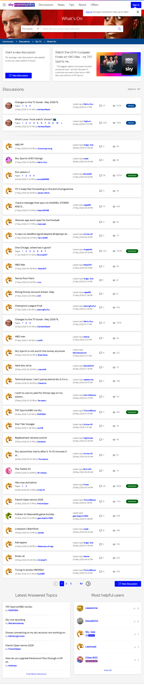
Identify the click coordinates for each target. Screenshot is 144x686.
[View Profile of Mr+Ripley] (42, 473)
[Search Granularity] (31, 28)
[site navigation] (4, 4)
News (61, 4)
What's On (72, 18)
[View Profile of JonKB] (40, 428)
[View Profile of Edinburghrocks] (16, 636)
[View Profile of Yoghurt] (87, 121)
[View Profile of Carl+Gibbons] (90, 395)
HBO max (20, 336)
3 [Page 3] (71, 583)
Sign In (136, 5)
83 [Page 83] (81, 583)
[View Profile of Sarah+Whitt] (44, 193)
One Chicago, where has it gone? (33, 247)
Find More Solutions (36, 674)
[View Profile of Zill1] (39, 296)
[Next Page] (88, 583)
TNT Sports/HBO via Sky (28, 410)
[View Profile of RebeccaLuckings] (45, 546)
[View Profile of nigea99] (87, 205)
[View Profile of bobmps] (12, 665)
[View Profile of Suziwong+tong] (45, 148)
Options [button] (132, 89)
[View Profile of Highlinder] (88, 438)
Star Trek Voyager (25, 424)
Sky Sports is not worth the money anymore (40, 351)
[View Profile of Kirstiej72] (42, 560)
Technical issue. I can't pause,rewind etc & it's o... (42, 379)
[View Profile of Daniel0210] (89, 366)
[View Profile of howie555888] (43, 179)
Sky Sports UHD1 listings (29, 158)
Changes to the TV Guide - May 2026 (35, 102)
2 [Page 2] (66, 583)
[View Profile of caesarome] (88, 379)
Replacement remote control (31, 437)
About (82, 4)
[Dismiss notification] (138, 12)
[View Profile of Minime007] (42, 255)
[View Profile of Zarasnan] (41, 441)
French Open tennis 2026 (29, 499)
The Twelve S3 (23, 468)
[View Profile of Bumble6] (88, 174)
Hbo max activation (26, 482)
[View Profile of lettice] (86, 337)
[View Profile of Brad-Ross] (42, 355)
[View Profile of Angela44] (88, 249)
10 (57, 123)
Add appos (21, 542)
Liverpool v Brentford (26, 528)
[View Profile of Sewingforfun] (43, 309)
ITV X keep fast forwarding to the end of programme (44, 189)
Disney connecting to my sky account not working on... (36, 632)
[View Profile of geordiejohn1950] (45, 518)
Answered (132, 176)
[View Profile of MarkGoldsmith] (80, 353)
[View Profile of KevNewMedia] (43, 109)
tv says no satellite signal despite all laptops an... (42, 233)
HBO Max (20, 264)
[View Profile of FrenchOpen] (42, 503)
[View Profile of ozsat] (86, 158)
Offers (94, 4)
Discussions (46, 4)
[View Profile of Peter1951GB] (43, 210)
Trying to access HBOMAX (29, 569)
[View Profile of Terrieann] (42, 400)
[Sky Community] (21, 5)
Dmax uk (20, 556)
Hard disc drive (23, 365)
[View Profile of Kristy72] (41, 490)
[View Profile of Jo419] (39, 340)
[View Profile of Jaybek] (41, 533)
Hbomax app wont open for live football (37, 220)
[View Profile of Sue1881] (41, 574)
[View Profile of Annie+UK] (88, 234)
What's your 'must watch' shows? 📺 (35, 119)
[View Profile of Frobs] (86, 484)
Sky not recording (15, 619)
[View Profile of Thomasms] (43, 459)
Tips (71, 4)
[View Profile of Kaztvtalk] (42, 224)
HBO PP (19, 144)
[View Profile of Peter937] (42, 268)
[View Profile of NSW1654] (41, 414)
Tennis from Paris (24, 278)
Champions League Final (28, 305)
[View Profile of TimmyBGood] (90, 410)
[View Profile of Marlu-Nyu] (88, 104)
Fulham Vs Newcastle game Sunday (34, 514)
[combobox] (78, 28)
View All (107, 677)
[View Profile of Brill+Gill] (87, 469)
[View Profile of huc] (39, 282)
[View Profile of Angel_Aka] (88, 145)
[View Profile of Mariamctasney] (16, 623)
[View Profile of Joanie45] (42, 369)
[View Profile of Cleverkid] (42, 383)
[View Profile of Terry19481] (43, 238)
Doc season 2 (22, 172)
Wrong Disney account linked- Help (34, 292)
